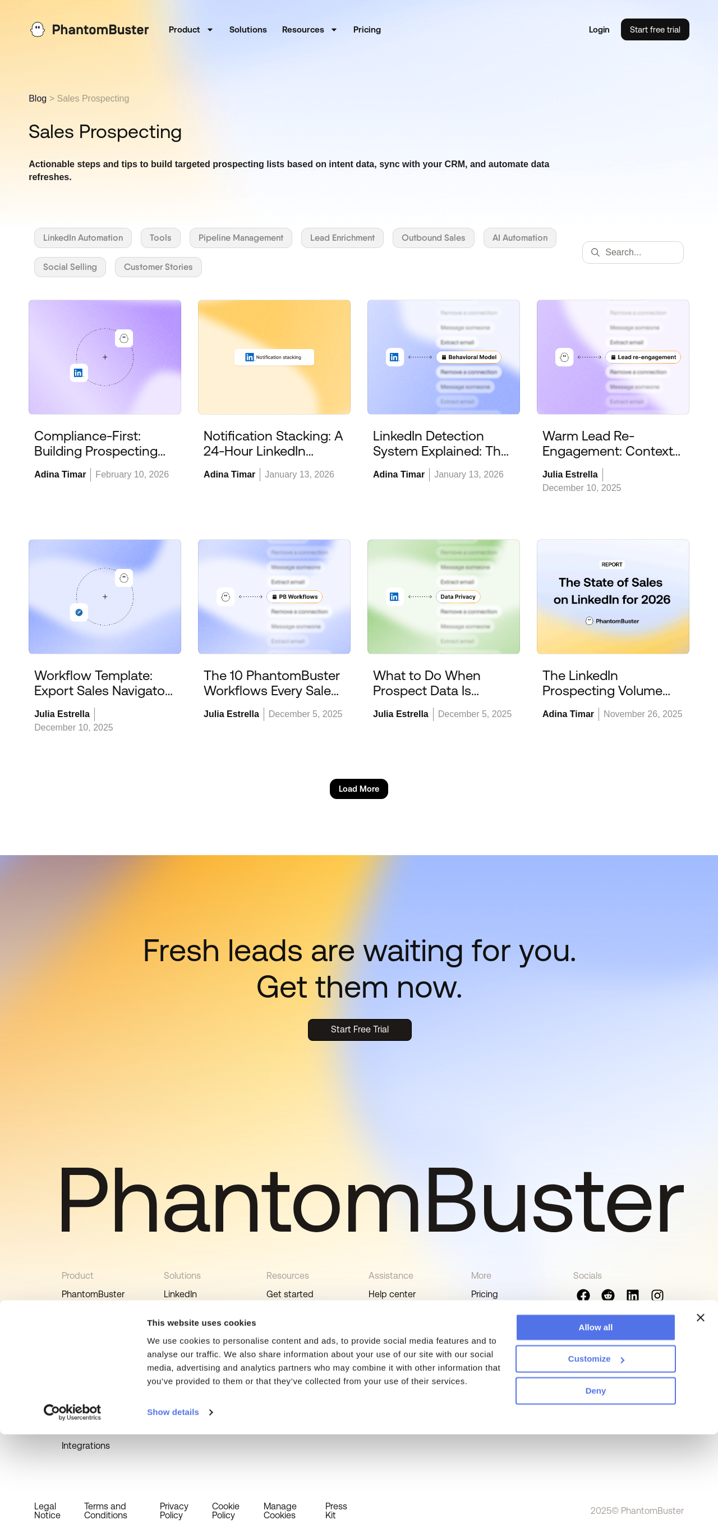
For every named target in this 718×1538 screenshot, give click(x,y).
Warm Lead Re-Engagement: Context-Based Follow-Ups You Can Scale (610, 459)
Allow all (596, 1431)
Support (385, 1315)
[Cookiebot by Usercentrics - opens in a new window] (73, 1516)
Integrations (188, 1354)
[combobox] (633, 252)
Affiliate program (504, 1334)
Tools (161, 237)
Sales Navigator (195, 1315)
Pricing (367, 30)
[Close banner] (701, 1421)
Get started (290, 1295)
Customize (596, 1462)
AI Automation (520, 237)
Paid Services (395, 1334)
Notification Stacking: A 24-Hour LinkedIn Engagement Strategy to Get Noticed (273, 459)
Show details (173, 1516)
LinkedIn (180, 1295)
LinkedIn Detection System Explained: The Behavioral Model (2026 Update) (443, 459)
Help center (392, 1295)
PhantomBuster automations (93, 1301)
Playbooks (286, 1354)
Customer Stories (158, 266)
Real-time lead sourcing (91, 1351)
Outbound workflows (104, 1326)
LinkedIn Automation (83, 237)
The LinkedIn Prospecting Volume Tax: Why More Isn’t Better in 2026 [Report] (610, 699)
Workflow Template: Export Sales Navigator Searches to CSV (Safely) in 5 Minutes (101, 699)
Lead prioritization (98, 1376)
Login (599, 30)
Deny (596, 1494)
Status (484, 1354)
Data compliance (96, 1396)
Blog (38, 98)
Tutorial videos (295, 1334)
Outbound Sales (434, 237)
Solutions (248, 30)
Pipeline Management (241, 237)
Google (178, 1334)
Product (191, 31)
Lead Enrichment (342, 237)
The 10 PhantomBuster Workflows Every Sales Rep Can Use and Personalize (272, 699)
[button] (359, 790)
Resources (310, 31)
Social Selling (70, 266)
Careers (487, 1315)
